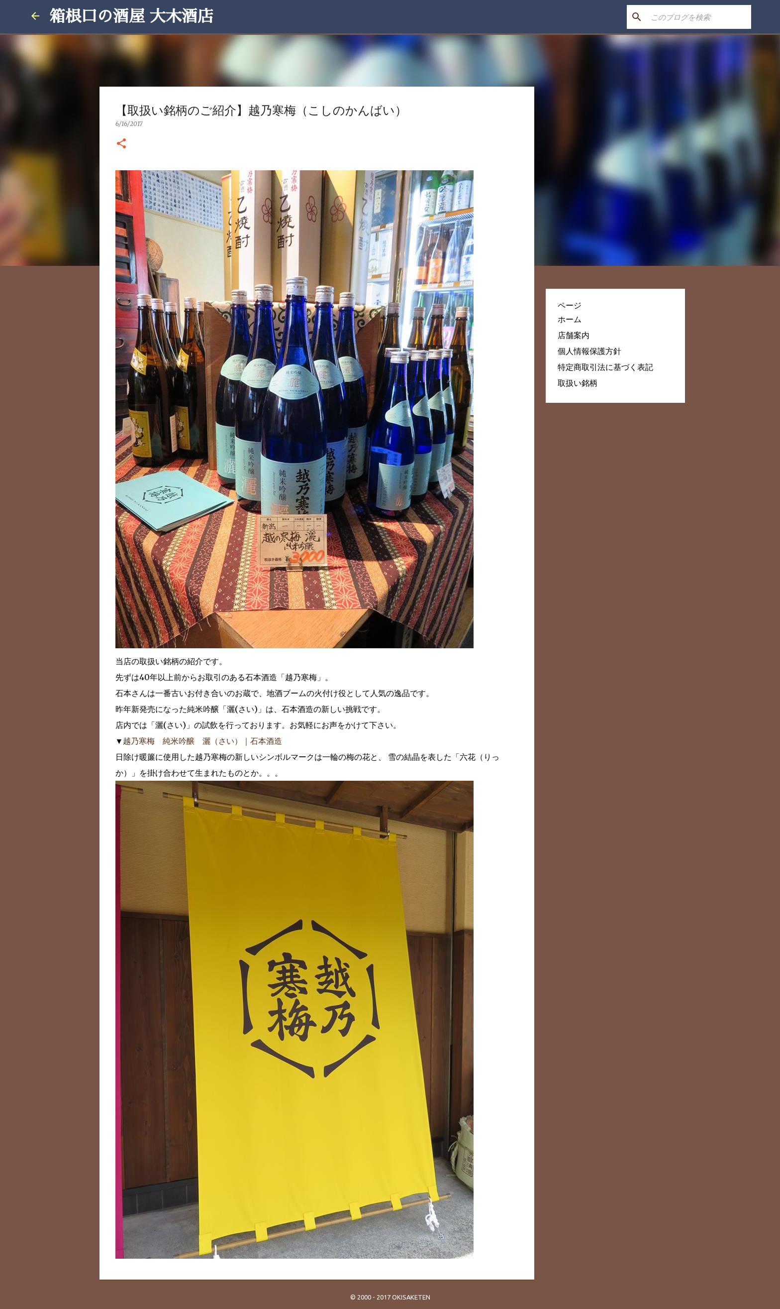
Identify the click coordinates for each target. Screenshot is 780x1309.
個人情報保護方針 (589, 351)
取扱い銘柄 (577, 383)
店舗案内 (573, 335)
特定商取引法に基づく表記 (605, 367)
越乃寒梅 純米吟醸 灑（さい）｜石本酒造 (202, 741)
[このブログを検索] (699, 17)
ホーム (570, 319)
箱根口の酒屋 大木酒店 (131, 16)
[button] (121, 143)
